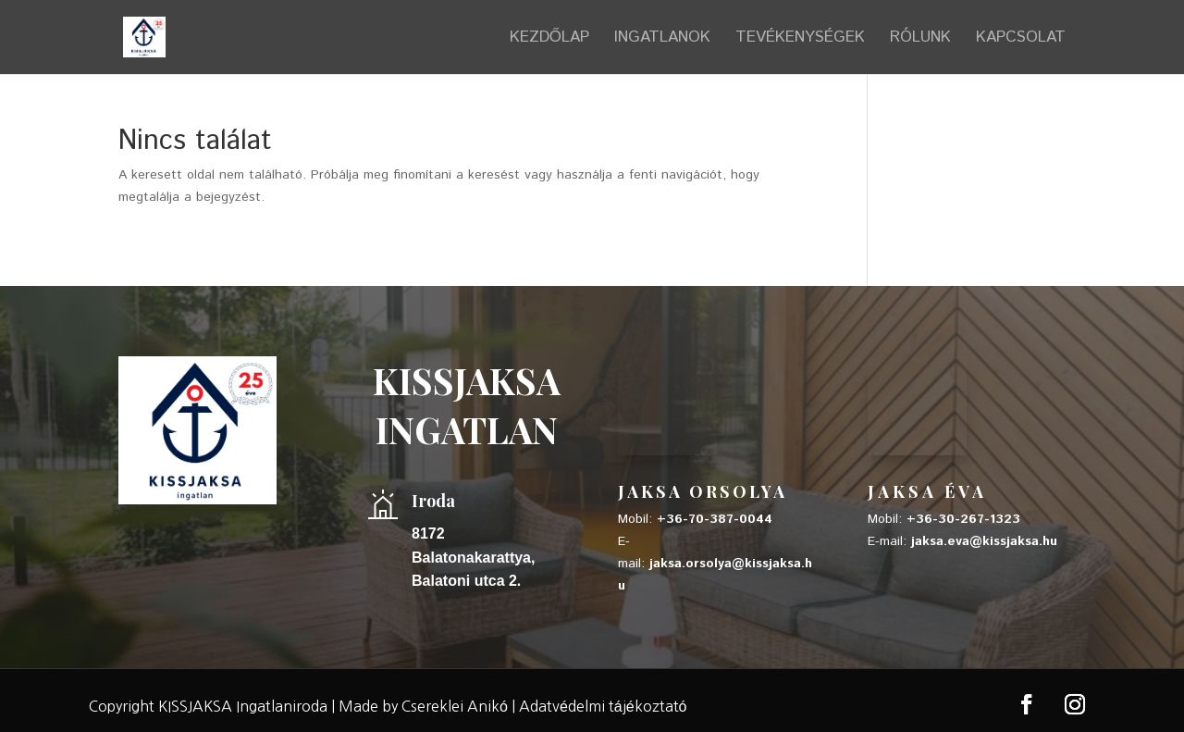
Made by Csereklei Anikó (423, 706)
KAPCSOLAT (1021, 39)
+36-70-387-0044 (714, 519)
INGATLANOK (662, 39)
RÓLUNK (920, 39)
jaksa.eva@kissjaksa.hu (984, 541)
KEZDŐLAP (549, 39)
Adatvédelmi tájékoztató (603, 706)
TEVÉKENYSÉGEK (800, 39)
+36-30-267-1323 (963, 519)
